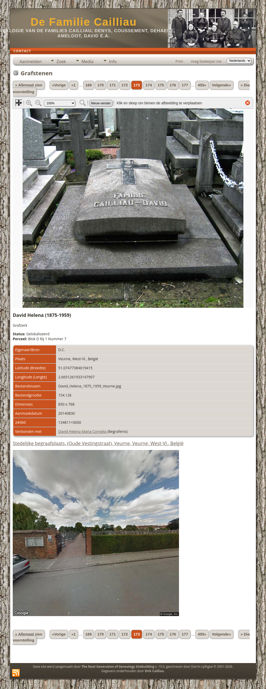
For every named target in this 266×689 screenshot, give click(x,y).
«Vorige (59, 85)
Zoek (61, 61)
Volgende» (221, 85)
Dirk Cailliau (154, 671)
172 (125, 85)
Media (88, 61)
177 (185, 85)
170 (100, 85)
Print (179, 61)
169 (88, 85)
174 (148, 85)
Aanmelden (30, 61)
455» (202, 85)
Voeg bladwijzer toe (206, 61)
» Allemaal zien (28, 85)
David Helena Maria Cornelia (82, 431)
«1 (73, 85)
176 (173, 85)
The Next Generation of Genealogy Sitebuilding (118, 666)
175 (161, 85)
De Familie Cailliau (83, 22)
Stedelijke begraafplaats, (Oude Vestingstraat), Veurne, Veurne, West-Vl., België (98, 443)
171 (112, 85)
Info (113, 61)
